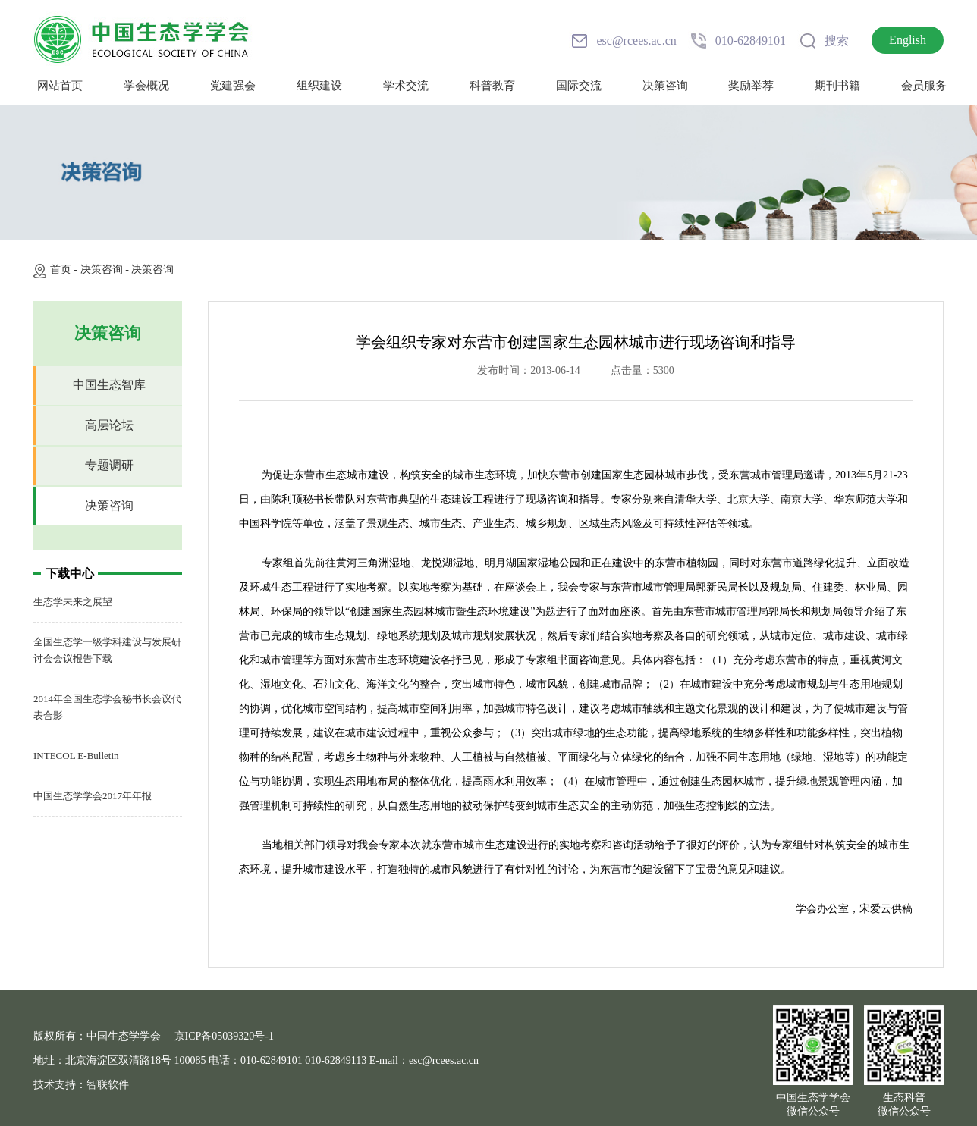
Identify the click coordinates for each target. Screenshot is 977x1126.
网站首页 (60, 86)
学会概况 (146, 86)
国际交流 (579, 86)
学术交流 (406, 86)
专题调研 (109, 465)
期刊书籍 (837, 86)
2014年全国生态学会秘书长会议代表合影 (107, 707)
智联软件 (107, 1084)
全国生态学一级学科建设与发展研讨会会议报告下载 (107, 650)
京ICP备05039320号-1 (224, 1036)
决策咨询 (665, 86)
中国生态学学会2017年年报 (92, 795)
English (907, 39)
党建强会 (233, 86)
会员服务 (924, 86)
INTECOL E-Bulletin (76, 755)
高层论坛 (109, 425)
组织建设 (319, 86)
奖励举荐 (751, 86)
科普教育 (492, 86)
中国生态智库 (109, 384)
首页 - (65, 269)
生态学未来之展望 (72, 601)
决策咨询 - (106, 269)
